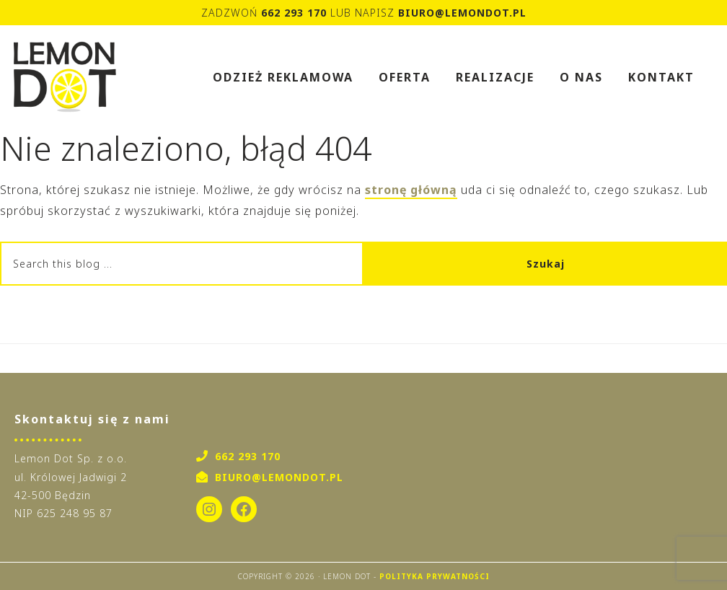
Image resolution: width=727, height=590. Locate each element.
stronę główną (411, 190)
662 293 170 (294, 12)
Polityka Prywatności (434, 576)
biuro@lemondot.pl (462, 12)
